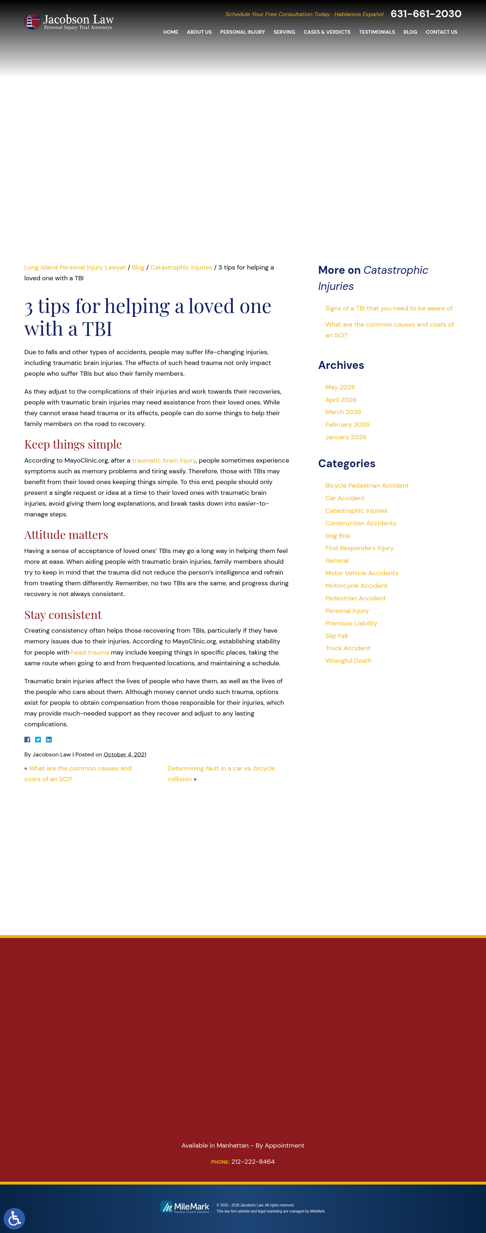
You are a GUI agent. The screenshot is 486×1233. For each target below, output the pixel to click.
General (337, 560)
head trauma (90, 652)
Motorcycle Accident (356, 585)
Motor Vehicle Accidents (361, 573)
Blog (410, 33)
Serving (284, 33)
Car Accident (344, 498)
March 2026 (343, 412)
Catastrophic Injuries (181, 267)
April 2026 (341, 399)
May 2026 (340, 387)
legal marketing (270, 1211)
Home (170, 33)
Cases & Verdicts (327, 33)
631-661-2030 (424, 14)
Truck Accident (347, 648)
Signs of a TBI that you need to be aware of (389, 308)
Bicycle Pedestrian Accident (367, 485)
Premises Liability (351, 623)
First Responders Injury (359, 548)
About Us (199, 33)
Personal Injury (242, 33)
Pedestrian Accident (355, 598)
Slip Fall (336, 636)
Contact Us (441, 33)
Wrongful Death (348, 660)
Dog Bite (337, 535)
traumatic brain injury (164, 460)
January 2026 (346, 437)
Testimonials (377, 33)
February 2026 (347, 424)
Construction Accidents (360, 523)
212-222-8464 (243, 1161)
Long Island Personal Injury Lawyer (75, 267)
